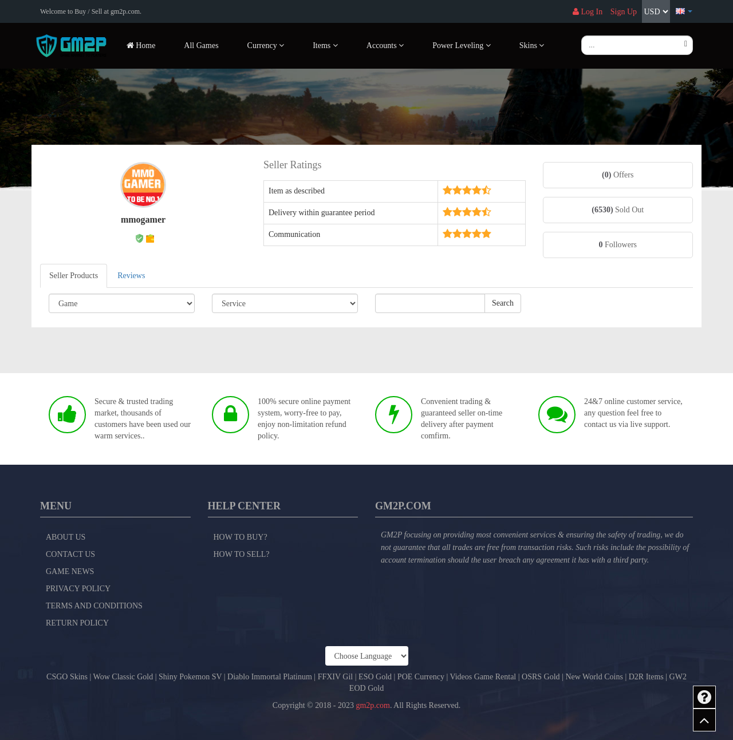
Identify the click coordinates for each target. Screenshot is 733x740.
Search (503, 303)
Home (141, 45)
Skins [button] (532, 45)
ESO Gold (375, 676)
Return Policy (77, 623)
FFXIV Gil (335, 676)
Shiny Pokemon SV (190, 676)
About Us (65, 537)
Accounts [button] (385, 45)
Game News (70, 571)
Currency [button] (266, 45)
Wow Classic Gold (123, 676)
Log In (587, 11)
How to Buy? (240, 537)
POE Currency (420, 676)
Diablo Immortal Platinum (269, 676)
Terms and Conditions (94, 606)
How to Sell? (242, 554)
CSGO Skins (67, 676)
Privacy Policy (78, 588)
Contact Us (70, 554)
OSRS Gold (541, 676)
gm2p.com (373, 705)
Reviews (131, 275)
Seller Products (73, 275)
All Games (201, 45)
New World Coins (594, 676)
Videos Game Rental (483, 676)
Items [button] (325, 45)
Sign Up (623, 11)
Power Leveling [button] (461, 45)
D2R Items (646, 676)
